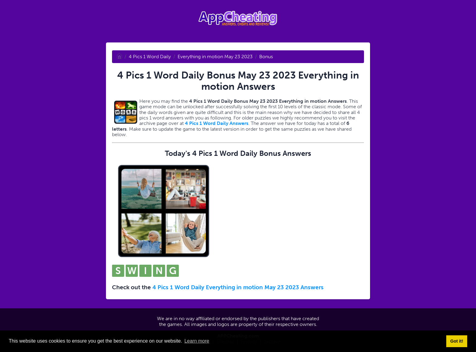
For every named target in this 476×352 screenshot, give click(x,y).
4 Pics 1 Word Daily (150, 56)
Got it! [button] (456, 341)
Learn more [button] (196, 341)
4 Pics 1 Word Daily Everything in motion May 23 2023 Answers (238, 287)
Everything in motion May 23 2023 (215, 56)
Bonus (266, 56)
